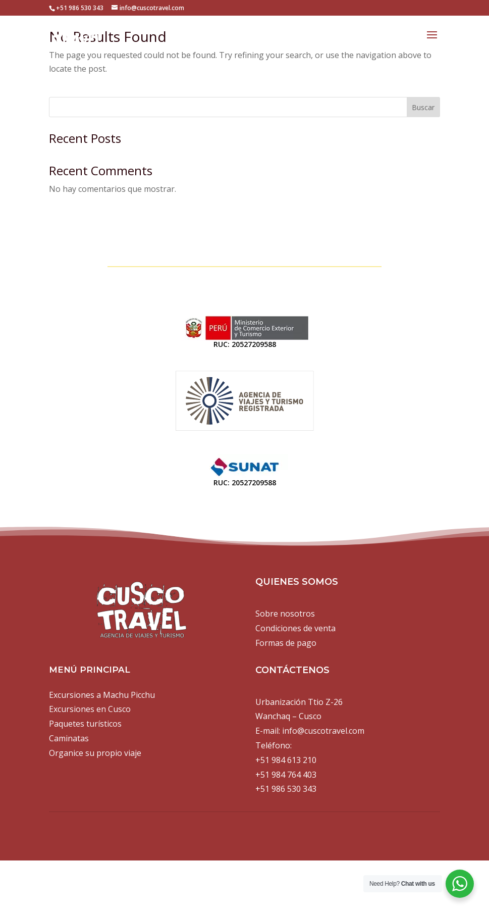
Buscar (423, 107)
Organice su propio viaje (95, 752)
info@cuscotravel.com (323, 730)
